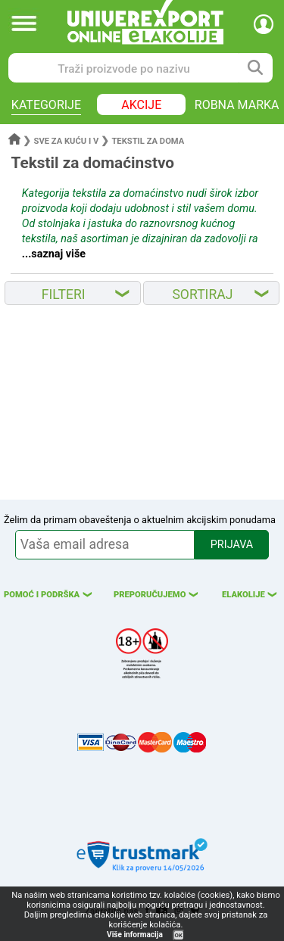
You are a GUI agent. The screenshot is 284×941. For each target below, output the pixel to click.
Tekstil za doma (147, 141)
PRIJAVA (232, 544)
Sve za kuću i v (66, 141)
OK (179, 935)
